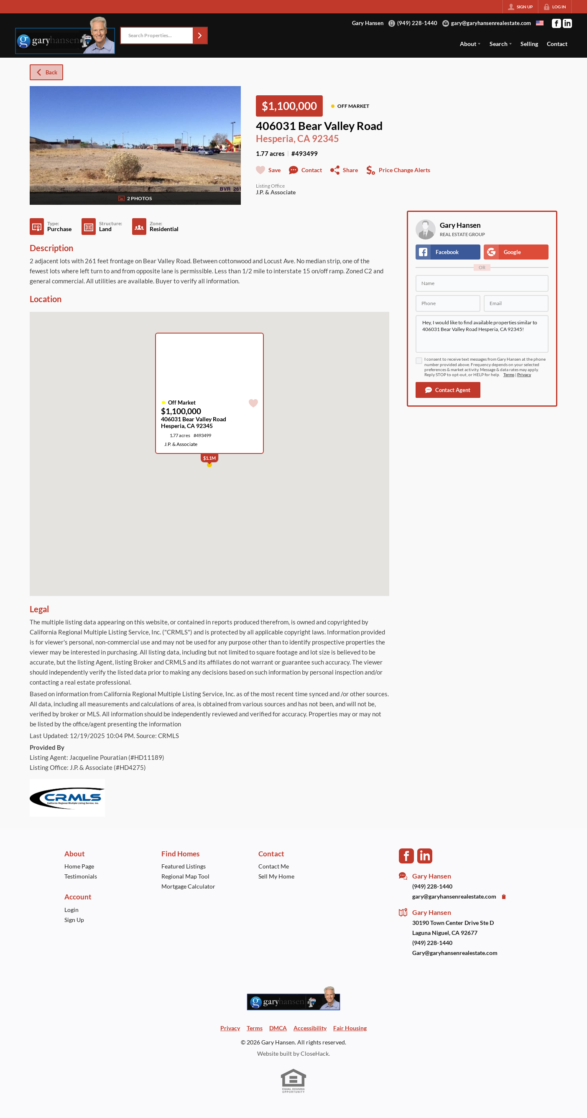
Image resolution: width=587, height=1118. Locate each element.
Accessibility (310, 1027)
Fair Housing (350, 1027)
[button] (200, 35)
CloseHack (315, 1053)
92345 (325, 138)
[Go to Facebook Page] (556, 23)
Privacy (524, 374)
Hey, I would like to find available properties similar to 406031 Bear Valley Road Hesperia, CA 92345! (482, 334)
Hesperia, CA (283, 138)
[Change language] (540, 23)
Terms (508, 374)
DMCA (278, 1027)
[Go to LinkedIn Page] (567, 23)
